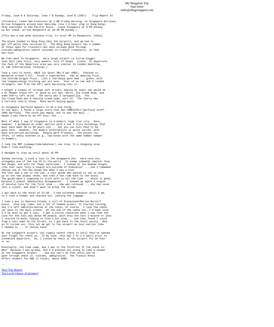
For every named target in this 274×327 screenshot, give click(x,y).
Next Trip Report (12, 320)
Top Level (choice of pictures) (20, 323)
